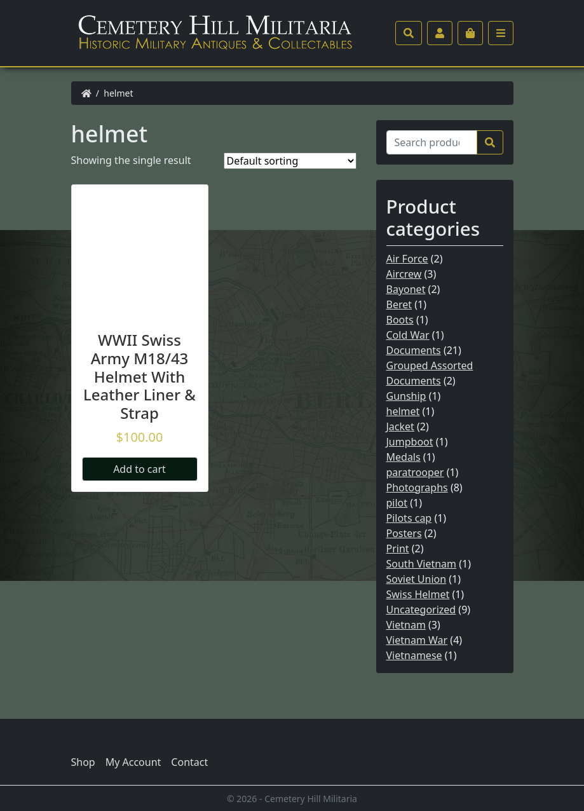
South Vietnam (421, 564)
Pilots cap (409, 518)
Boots (400, 320)
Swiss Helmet (418, 594)
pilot (397, 503)
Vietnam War (417, 640)
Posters (404, 533)
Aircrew (404, 274)
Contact (189, 762)
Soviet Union (416, 579)
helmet (403, 411)
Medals (403, 457)
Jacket (400, 426)
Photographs (417, 487)
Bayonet (406, 289)
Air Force (407, 259)
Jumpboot (409, 442)
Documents (413, 350)
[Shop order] (290, 161)
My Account (133, 762)
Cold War (408, 335)
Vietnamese (414, 655)
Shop (83, 762)
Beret (399, 304)
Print (397, 548)
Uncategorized (421, 610)
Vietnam (406, 625)
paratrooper (415, 472)
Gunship (406, 396)
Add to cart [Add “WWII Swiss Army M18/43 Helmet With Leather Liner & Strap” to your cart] (139, 469)
